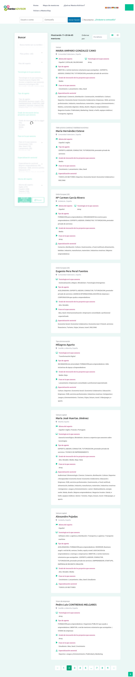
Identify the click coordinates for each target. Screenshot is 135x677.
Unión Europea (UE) (63, 194)
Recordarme (88, 20)
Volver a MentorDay (42, 10)
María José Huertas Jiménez (72, 418)
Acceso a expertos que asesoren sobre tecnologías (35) (31, 82)
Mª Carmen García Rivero (70, 197)
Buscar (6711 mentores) (24, 200)
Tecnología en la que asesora (29, 72)
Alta (31, 123)
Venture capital (61, 415)
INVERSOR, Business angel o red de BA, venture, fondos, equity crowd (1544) (31, 101)
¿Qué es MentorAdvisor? (74, 5)
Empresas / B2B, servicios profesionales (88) (31, 168)
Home (35, 5)
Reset (38, 200)
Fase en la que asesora (27, 136)
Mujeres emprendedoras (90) (31, 166)
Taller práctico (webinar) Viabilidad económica (72, 128)
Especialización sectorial (27, 158)
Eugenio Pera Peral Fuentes (72, 271)
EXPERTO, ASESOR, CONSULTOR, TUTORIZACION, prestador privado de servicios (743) (31, 106)
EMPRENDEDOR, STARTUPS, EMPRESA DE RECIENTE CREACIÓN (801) (31, 104)
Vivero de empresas (63, 601)
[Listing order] (99, 36)
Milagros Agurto (65, 344)
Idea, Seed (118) (31, 146)
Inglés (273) (31, 187)
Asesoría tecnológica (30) (31, 84)
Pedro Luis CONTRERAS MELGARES (76, 604)
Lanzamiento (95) (31, 148)
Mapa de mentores (51, 5)
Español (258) (31, 189)
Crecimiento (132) (31, 144)
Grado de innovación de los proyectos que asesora (28, 114)
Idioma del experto (25, 179)
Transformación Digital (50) (31, 80)
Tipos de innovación (63, 341)
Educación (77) (31, 170)
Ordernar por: (85, 37)
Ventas (58, 47)
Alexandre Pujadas (67, 516)
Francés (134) (31, 191)
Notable (31, 125)
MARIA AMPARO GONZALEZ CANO (76, 50)
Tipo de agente (23, 93)
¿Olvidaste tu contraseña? (105, 20)
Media (31, 127)
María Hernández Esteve (70, 130)
